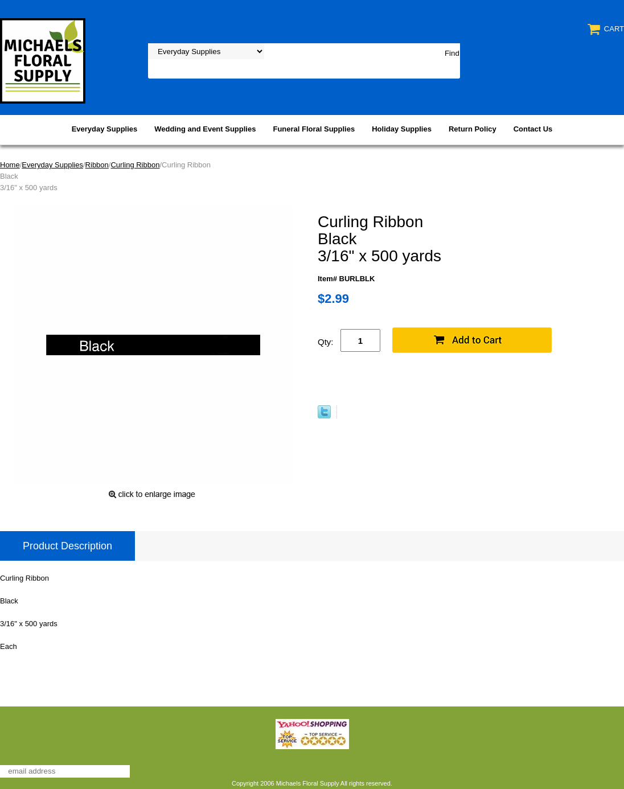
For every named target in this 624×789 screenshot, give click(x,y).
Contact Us (533, 129)
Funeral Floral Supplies (314, 129)
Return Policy (472, 129)
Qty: (326, 342)
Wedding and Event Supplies (205, 129)
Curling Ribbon (134, 165)
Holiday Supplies (402, 129)
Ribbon (97, 165)
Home (10, 165)
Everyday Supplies (105, 129)
